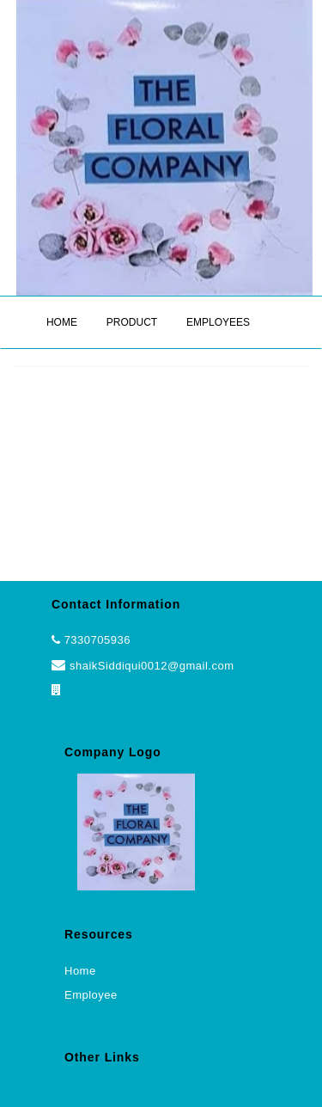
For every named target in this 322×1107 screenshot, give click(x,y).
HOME (61, 322)
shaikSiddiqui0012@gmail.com (143, 665)
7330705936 (97, 639)
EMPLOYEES (218, 322)
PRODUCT (131, 322)
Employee (91, 994)
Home (80, 970)
